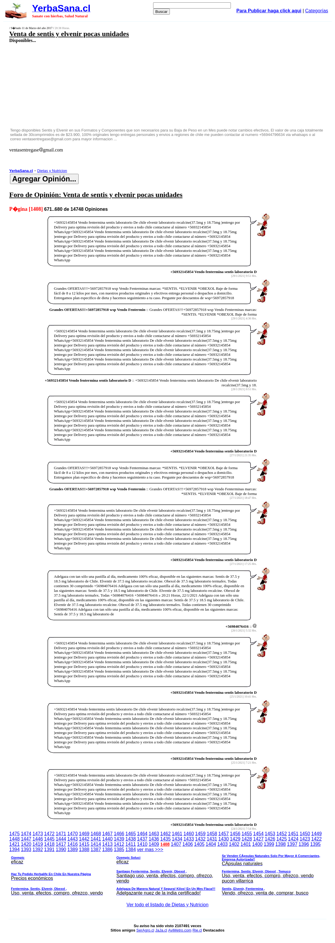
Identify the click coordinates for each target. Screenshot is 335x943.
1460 (188, 833)
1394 (14, 849)
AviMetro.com (179, 930)
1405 (199, 844)
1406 (187, 844)
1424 (293, 838)
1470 (72, 833)
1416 (72, 844)
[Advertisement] (138, 85)
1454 (258, 833)
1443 (72, 838)
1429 (235, 838)
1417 (61, 844)
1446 (38, 838)
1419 (38, 844)
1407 (176, 844)
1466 (119, 833)
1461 (177, 833)
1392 (38, 849)
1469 (84, 833)
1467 (107, 833)
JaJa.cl (161, 930)
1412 (119, 844)
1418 (49, 844)
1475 (14, 833)
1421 (14, 844)
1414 (96, 844)
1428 (246, 838)
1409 (154, 844)
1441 (96, 838)
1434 (177, 838)
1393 (26, 849)
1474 (26, 833)
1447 (26, 838)
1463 (154, 833)
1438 (130, 838)
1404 (211, 844)
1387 (96, 849)
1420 (26, 844)
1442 (84, 838)
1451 (293, 833)
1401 (246, 844)
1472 (49, 833)
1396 (304, 844)
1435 (165, 838)
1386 (107, 849)
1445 (49, 838)
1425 (281, 838)
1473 (38, 833)
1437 (142, 838)
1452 (281, 833)
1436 (154, 838)
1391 (49, 849)
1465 (130, 833)
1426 (270, 838)
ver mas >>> (167, 872)
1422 (316, 838)
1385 (119, 849)
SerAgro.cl (145, 930)
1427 (258, 838)
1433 (188, 838)
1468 (96, 833)
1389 (72, 849)
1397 (292, 844)
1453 (270, 833)
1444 (61, 838)
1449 (316, 833)
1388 (84, 849)
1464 (142, 833)
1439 (119, 838)
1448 (14, 838)
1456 (235, 833)
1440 (107, 838)
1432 (200, 838)
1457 (223, 833)
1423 (305, 838)
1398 (280, 844)
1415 (84, 844)
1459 (200, 833)
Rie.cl (197, 930)
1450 (305, 833)
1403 (222, 844)
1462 (165, 833)
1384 (130, 849)
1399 (269, 844)
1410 (142, 844)
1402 (234, 844)
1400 (257, 844)
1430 (223, 838)
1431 (212, 838)
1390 (61, 849)
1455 (246, 833)
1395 (315, 844)
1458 (212, 833)
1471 (61, 833)
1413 (107, 844)
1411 (130, 844)
